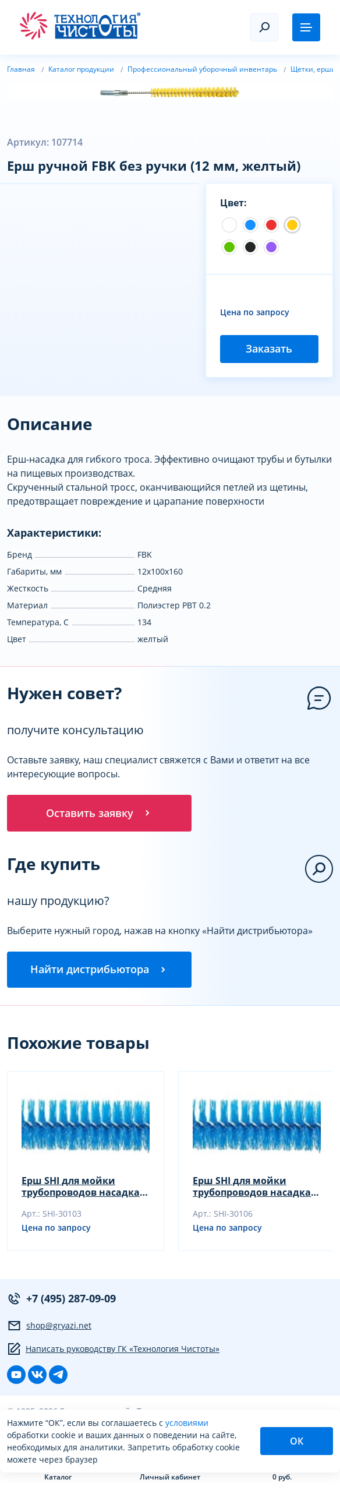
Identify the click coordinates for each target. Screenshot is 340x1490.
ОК (296, 1441)
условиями (186, 1422)
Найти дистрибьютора (99, 971)
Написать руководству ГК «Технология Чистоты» (113, 1351)
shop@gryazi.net (49, 1327)
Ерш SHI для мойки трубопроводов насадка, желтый (253, 1188)
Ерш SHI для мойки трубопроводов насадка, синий (82, 1188)
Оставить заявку (99, 813)
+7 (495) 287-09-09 (61, 1300)
